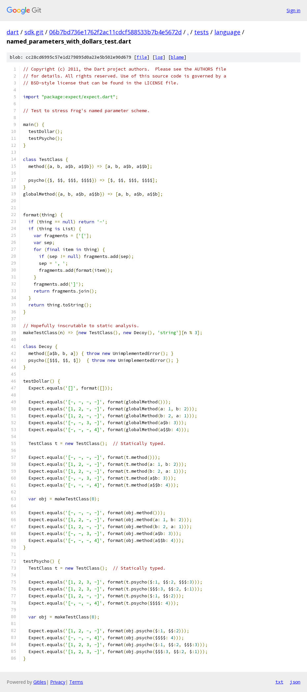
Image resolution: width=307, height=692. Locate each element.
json (295, 682)
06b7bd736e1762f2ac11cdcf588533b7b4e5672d (115, 32)
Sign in (293, 10)
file (142, 57)
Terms (76, 682)
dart (13, 32)
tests (201, 32)
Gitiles (39, 682)
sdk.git (34, 32)
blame (177, 57)
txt (279, 682)
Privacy (57, 682)
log (159, 57)
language (227, 32)
